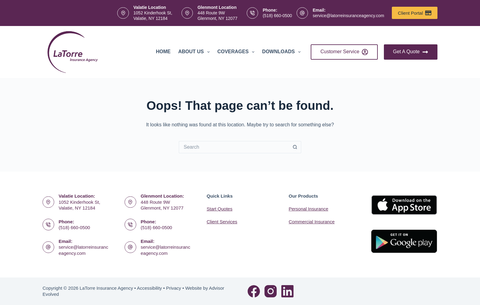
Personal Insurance (308, 208)
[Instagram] (270, 291)
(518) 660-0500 (277, 15)
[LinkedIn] (287, 291)
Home (163, 51)
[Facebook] (254, 291)
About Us (195, 52)
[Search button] (295, 147)
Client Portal (414, 13)
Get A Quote (410, 52)
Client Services (222, 221)
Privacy (173, 288)
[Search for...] (234, 147)
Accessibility (149, 288)
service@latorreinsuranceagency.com (348, 15)
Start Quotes (219, 208)
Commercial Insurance (312, 221)
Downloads (282, 52)
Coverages (237, 52)
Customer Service (344, 52)
